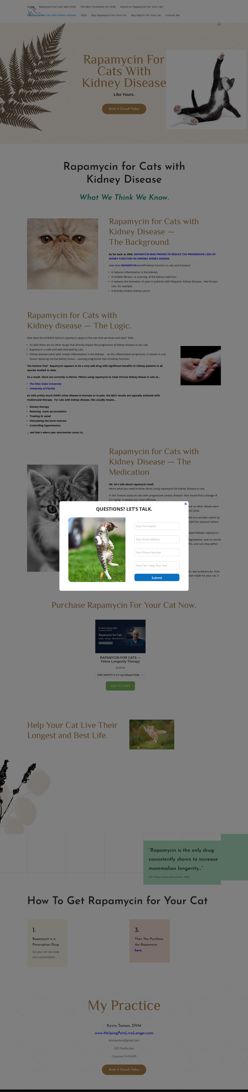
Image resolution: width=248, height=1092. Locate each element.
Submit (157, 578)
